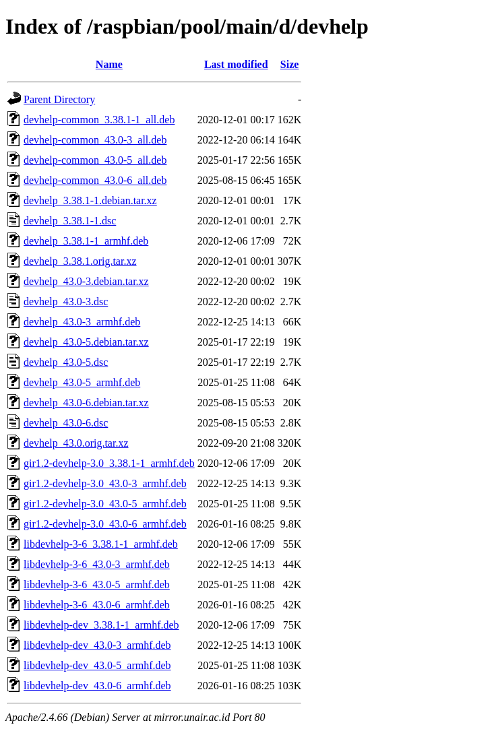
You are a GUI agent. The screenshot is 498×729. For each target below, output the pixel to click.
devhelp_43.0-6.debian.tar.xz (86, 402)
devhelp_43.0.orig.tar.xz (76, 443)
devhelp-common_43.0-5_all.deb (95, 160)
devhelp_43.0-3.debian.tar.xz (86, 281)
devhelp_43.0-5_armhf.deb (82, 382)
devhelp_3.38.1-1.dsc (70, 220)
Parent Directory (59, 99)
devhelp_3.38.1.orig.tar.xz (80, 261)
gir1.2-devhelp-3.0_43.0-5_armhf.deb (105, 503)
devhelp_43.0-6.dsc (66, 423)
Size (289, 64)
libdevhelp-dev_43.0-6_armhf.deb (97, 685)
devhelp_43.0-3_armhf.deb (82, 321)
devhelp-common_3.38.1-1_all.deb (99, 119)
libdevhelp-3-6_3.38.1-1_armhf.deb (101, 544)
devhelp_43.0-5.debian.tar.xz (86, 342)
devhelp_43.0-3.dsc (66, 301)
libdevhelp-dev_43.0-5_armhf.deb (97, 665)
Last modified (236, 64)
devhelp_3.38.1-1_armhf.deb (86, 241)
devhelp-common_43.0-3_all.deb (95, 140)
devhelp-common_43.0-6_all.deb (95, 180)
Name (109, 64)
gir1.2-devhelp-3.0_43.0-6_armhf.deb (105, 524)
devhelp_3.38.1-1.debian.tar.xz (90, 200)
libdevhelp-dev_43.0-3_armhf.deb (97, 645)
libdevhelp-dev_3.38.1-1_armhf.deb (101, 625)
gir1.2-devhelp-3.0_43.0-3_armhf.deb (105, 483)
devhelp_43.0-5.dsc (66, 362)
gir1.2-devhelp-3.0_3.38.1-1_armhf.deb (109, 463)
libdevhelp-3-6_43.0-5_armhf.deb (97, 584)
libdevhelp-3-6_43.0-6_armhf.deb (97, 604)
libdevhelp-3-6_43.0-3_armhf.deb (97, 564)
